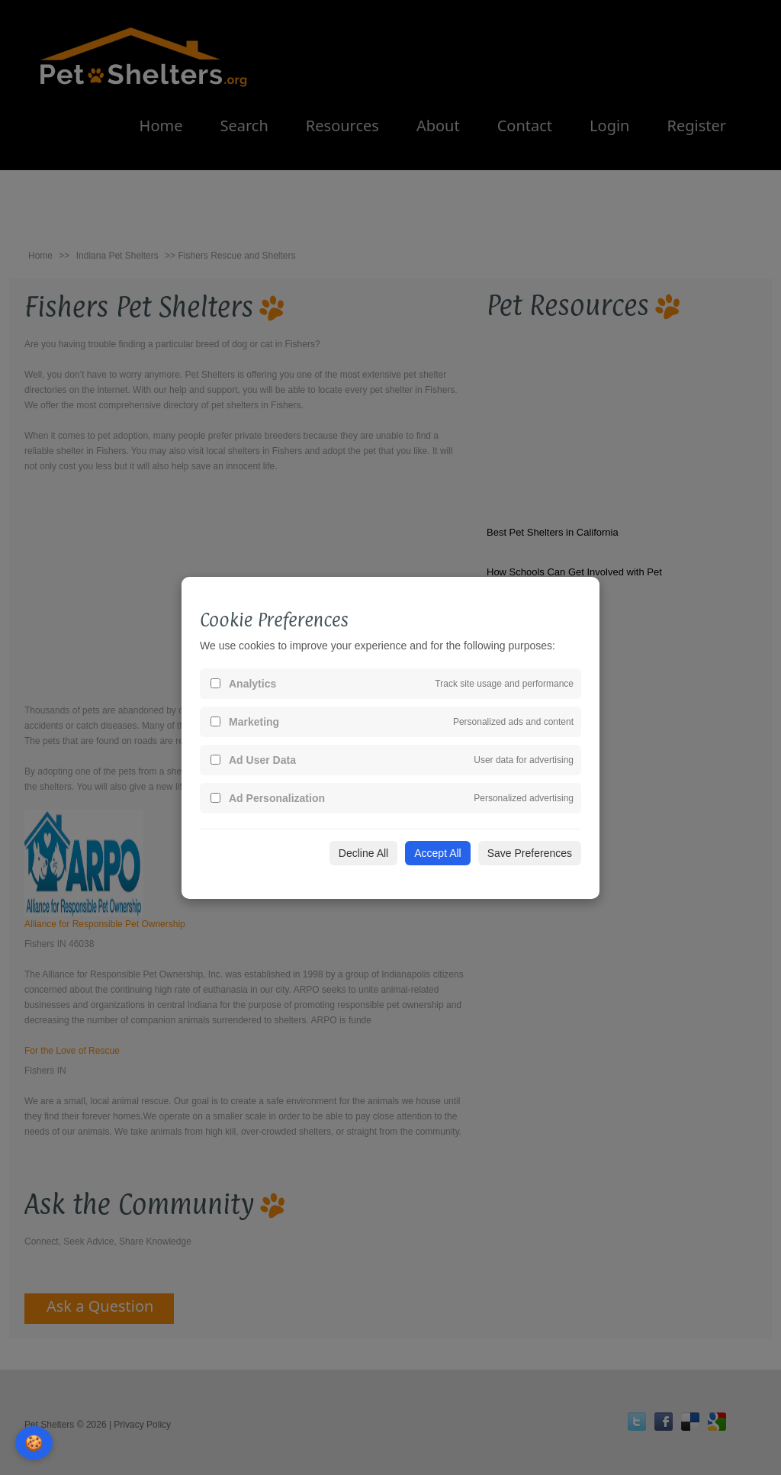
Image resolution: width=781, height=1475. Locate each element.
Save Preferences (529, 853)
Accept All (437, 853)
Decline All (363, 853)
